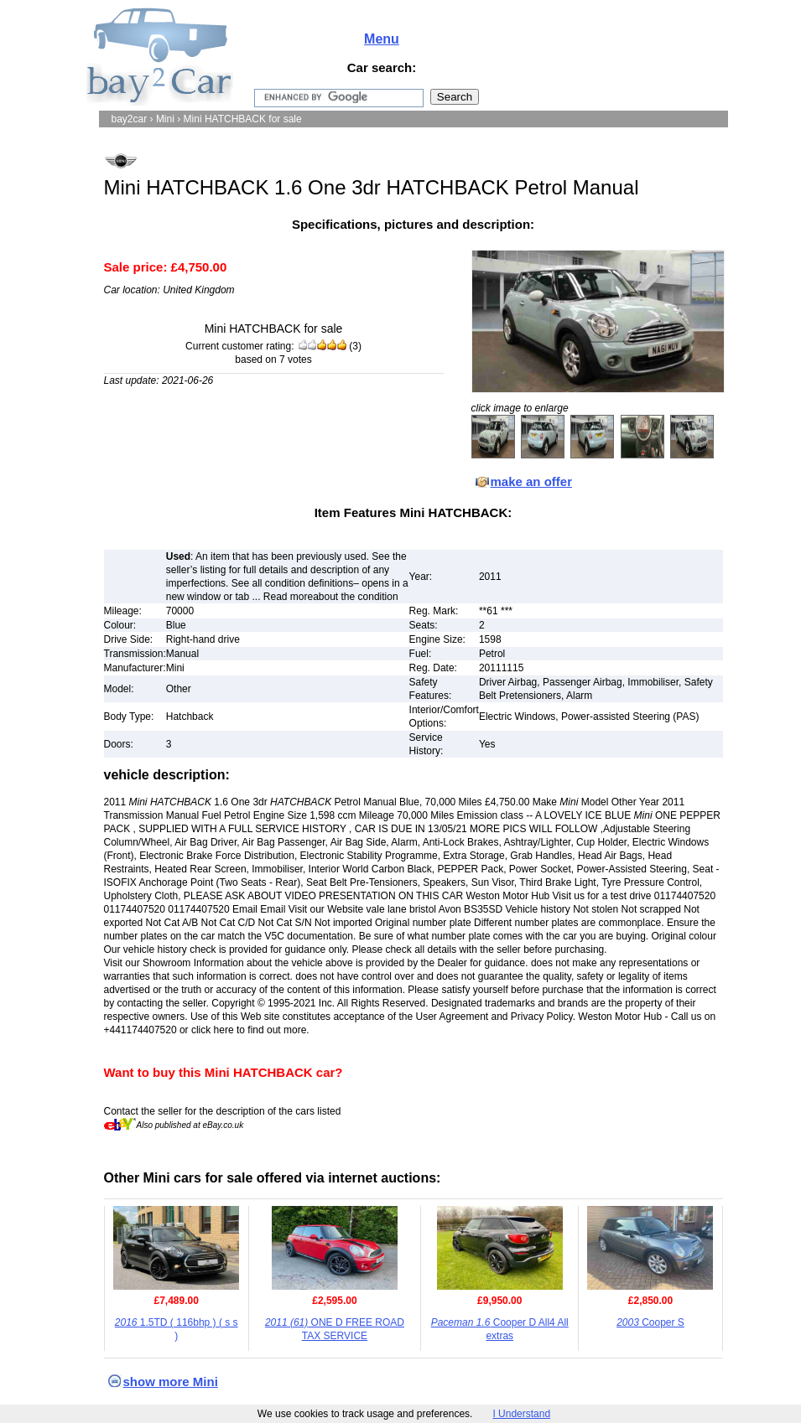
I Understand (521, 1414)
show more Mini (170, 1381)
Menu (381, 39)
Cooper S (650, 1322)
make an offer (532, 481)
